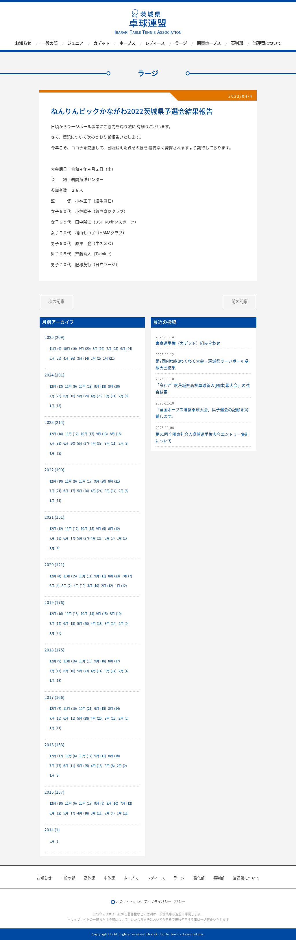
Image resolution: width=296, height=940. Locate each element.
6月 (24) (126, 348)
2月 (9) (124, 623)
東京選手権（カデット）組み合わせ (188, 343)
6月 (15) (69, 623)
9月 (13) (102, 433)
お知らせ (23, 43)
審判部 (237, 43)
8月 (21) (114, 481)
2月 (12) (107, 585)
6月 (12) (55, 813)
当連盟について (267, 43)
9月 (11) (100, 576)
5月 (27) (83, 443)
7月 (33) (55, 443)
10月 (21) (85, 708)
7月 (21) (55, 490)
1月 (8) (54, 775)
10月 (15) (87, 528)
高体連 (89, 877)
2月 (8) (124, 396)
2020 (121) (54, 564)
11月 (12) (72, 433)
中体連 (109, 877)
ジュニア (75, 43)
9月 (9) (99, 803)
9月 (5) (101, 528)
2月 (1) (122, 538)
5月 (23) (83, 670)
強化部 (199, 877)
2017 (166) (54, 697)
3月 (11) (110, 396)
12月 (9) (55, 661)
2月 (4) (124, 670)
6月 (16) (69, 396)
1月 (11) (55, 500)
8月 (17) (114, 661)
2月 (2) (96, 358)
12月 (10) (56, 433)
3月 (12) (110, 718)
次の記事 (56, 301)
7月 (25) (112, 348)
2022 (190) (54, 469)
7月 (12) (126, 803)
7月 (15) (55, 718)
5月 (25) (55, 358)
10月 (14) (87, 613)
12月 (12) (56, 528)
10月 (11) (85, 576)
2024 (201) (54, 375)
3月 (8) (110, 765)
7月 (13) (55, 538)
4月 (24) (97, 490)
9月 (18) (100, 386)
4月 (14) (97, 670)
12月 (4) (55, 576)
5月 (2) (67, 585)
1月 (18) (55, 680)
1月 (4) (54, 548)
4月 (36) (69, 358)
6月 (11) (69, 718)
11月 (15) (70, 576)
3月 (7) (110, 538)
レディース (155, 43)
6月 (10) (69, 670)
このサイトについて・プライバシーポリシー (150, 901)
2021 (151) (54, 517)
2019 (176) (54, 602)
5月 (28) (83, 718)
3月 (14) (83, 358)
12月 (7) (55, 708)
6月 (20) (69, 443)
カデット (101, 43)
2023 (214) (54, 422)
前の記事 (240, 301)
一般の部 (49, 43)
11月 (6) (71, 756)
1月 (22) (109, 358)
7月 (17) (55, 670)
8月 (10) (116, 613)
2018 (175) (54, 650)
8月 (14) (114, 708)
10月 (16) (70, 348)
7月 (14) (55, 623)
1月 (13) (55, 405)
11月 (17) (72, 528)
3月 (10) (93, 585)
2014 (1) (52, 829)
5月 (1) (54, 841)
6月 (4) (54, 585)
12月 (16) (56, 613)
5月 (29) (83, 396)
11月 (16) (70, 661)
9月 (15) (102, 613)
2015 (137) (54, 792)
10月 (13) (85, 386)
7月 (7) (127, 576)
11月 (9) (55, 348)
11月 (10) (70, 708)
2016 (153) (54, 744)
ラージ (181, 43)
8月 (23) (114, 576)
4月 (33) (97, 443)
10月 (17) (87, 433)
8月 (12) (114, 528)
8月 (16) (98, 348)
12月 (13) (56, 386)
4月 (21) (97, 538)
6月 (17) (69, 490)
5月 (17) (69, 813)
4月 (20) (97, 718)
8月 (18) (116, 433)
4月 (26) (97, 396)
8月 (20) (114, 386)
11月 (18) (72, 613)
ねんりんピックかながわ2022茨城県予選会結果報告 (132, 111)
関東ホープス (209, 43)
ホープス (127, 43)
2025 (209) (54, 337)
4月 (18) (97, 623)
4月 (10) (80, 585)
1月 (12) (55, 453)
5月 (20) (83, 490)
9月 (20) (85, 348)
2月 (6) (124, 490)
